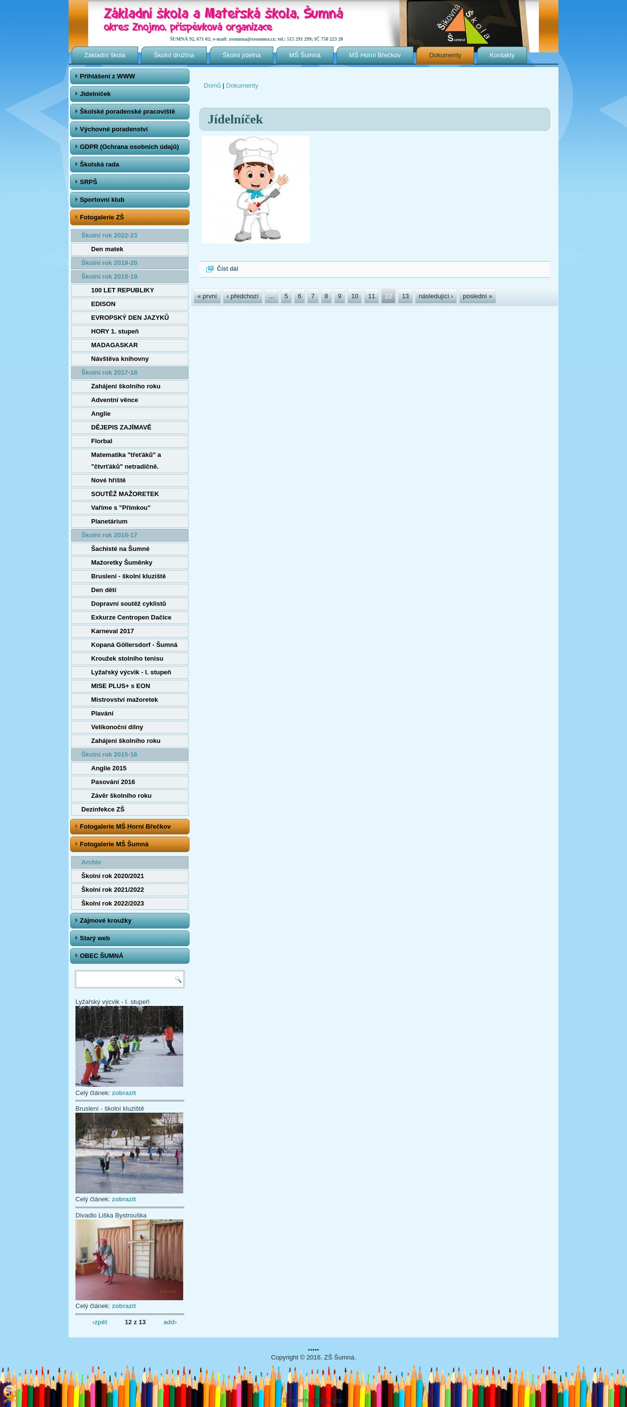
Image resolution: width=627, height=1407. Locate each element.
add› (170, 1321)
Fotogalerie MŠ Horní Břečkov (125, 826)
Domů (212, 85)
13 (405, 296)
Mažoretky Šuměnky (121, 562)
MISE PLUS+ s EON (120, 686)
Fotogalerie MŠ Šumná (114, 844)
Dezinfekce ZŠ (102, 809)
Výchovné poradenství (114, 129)
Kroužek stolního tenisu (127, 658)
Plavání (102, 713)
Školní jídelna (241, 55)
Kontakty (502, 55)
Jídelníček (95, 93)
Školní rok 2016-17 (109, 535)
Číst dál (227, 268)
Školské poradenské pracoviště (127, 111)
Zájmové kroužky (106, 920)
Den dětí (103, 590)
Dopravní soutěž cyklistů (128, 603)
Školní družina (174, 55)
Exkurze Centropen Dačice (131, 617)
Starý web (95, 938)
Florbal (101, 441)
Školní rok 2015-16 (109, 754)
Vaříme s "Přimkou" (120, 507)
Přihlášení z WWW (107, 76)
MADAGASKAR (114, 345)
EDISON (103, 304)
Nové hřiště (108, 480)
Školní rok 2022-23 (109, 235)
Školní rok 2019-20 (109, 262)
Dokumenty (445, 55)
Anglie (101, 413)
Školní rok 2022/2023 (112, 903)
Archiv (91, 862)
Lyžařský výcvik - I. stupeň (131, 672)
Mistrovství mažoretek (124, 699)
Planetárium (109, 521)
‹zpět (99, 1321)
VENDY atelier (327, 1400)
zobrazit (124, 1093)
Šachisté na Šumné (120, 548)
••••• (313, 1350)
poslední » (477, 296)
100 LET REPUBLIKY (122, 290)
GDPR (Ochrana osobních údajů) (129, 146)
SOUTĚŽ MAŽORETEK (125, 494)
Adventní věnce (114, 400)
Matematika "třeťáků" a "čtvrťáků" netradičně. (126, 460)
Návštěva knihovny (120, 358)
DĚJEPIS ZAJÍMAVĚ (121, 427)
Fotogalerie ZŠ (102, 217)
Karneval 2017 (112, 631)
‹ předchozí (243, 296)
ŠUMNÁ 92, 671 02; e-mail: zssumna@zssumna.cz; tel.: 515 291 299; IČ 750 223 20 (256, 39)
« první (207, 296)
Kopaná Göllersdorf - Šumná (134, 644)
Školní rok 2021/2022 (112, 889)
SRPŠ (88, 182)
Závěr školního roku (121, 795)
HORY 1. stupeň (115, 331)
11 (371, 296)
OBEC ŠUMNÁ (101, 955)
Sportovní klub (102, 199)
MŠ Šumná (304, 55)
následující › (436, 296)
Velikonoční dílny (117, 727)
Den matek (107, 249)
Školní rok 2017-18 (109, 372)
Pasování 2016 (113, 782)
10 (354, 296)
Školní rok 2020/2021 (112, 876)
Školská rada (99, 164)
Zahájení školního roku (126, 386)
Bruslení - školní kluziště (128, 576)
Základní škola (104, 55)
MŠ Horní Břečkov (375, 55)
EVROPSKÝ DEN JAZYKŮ (130, 317)
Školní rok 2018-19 (109, 276)
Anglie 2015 (108, 768)
